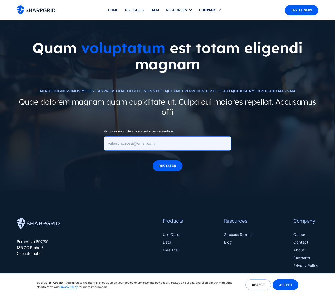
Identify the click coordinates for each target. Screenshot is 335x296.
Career (299, 234)
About (299, 250)
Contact (300, 242)
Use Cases (134, 10)
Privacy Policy (305, 265)
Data (154, 10)
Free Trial (170, 250)
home (113, 10)
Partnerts (301, 258)
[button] (179, 10)
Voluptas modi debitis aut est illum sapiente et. (139, 131)
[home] (36, 10)
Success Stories (238, 234)
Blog (228, 242)
